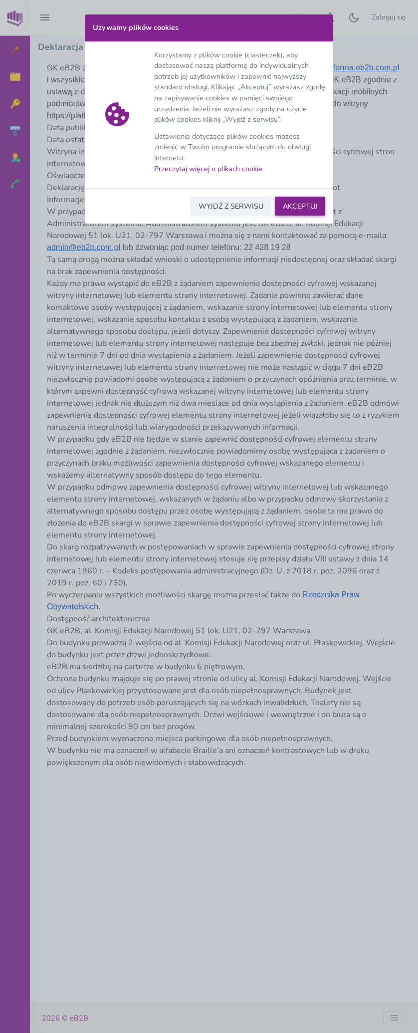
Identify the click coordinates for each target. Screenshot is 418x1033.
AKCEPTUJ (300, 206)
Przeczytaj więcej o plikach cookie (208, 169)
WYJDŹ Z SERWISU (231, 206)
